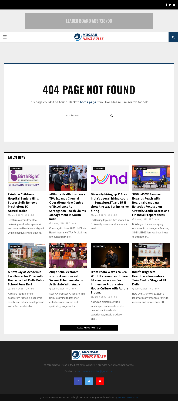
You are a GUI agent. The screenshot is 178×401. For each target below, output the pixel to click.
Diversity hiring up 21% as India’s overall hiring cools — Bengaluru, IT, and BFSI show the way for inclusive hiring (110, 203)
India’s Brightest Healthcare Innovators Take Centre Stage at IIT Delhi (149, 278)
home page (88, 102)
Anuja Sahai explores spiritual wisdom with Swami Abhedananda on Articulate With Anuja (66, 278)
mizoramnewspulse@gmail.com (95, 371)
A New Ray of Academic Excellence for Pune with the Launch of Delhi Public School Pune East (26, 278)
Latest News (16, 157)
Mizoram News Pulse (127, 397)
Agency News (16, 168)
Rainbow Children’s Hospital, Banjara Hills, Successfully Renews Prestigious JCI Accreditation (23, 203)
